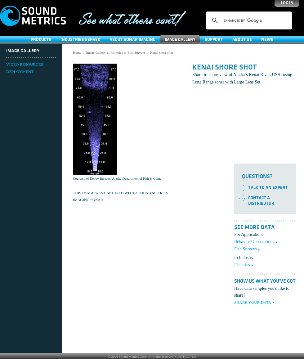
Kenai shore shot (161, 52)
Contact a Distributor (261, 200)
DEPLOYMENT (20, 71)
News (267, 39)
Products (41, 39)
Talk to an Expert (268, 187)
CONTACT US (185, 356)
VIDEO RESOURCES (24, 64)
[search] (248, 20)
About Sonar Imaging (132, 39)
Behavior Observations (254, 241)
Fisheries (116, 52)
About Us (242, 39)
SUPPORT (214, 39)
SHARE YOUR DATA (252, 302)
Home (77, 52)
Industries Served (80, 39)
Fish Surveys (136, 52)
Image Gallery (180, 39)
